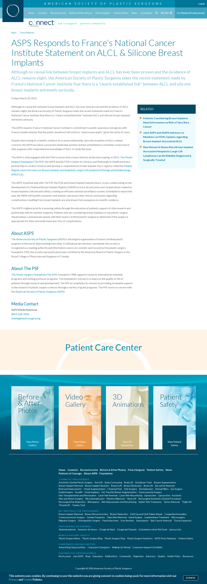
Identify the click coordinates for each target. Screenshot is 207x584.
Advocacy (151, 556)
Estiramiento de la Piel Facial (153, 529)
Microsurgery (178, 517)
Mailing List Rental (121, 547)
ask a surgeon (67, 23)
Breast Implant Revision (97, 485)
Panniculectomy (110, 520)
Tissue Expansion (182, 520)
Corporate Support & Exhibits (148, 547)
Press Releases (27, 32)
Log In (202, 3)
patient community (93, 23)
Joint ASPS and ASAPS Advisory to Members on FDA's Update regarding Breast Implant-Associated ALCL (165, 137)
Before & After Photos (80, 13)
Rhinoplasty (93, 501)
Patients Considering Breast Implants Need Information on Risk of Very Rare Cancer (166, 122)
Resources (188, 556)
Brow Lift (148, 485)
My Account (65, 556)
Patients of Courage (70, 473)
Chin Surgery (130, 489)
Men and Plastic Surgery (71, 498)
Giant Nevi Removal (117, 517)
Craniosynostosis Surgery (72, 517)
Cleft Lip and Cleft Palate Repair (146, 514)
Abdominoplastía (67, 529)
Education (98, 556)
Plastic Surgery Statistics (140, 538)
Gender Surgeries (96, 517)
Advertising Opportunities (72, 547)
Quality (161, 556)
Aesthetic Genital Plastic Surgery (76, 482)
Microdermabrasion (95, 498)
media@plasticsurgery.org (25, 318)
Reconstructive (58, 13)
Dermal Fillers (162, 489)
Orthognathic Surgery (89, 520)
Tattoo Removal (172, 501)
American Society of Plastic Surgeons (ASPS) (40, 291)
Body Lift (128, 482)
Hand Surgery (135, 517)
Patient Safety (121, 13)
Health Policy (173, 556)
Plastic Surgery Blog (92, 538)
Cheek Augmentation (94, 489)
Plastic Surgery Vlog (115, 538)
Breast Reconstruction (96, 514)
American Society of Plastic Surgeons (103, 3)
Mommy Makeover (116, 498)
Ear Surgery (176, 489)
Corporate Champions (99, 547)
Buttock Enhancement (70, 489)
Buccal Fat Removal (164, 485)
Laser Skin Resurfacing (131, 495)
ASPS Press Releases (165, 538)
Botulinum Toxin (143, 482)
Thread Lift (64, 505)
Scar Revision (127, 520)
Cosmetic (42, 13)
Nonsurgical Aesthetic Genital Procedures (159, 498)
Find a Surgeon (103, 13)
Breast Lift (116, 485)
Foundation (146, 13)
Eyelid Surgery (66, 492)
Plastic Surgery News (69, 538)
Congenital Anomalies (175, 514)
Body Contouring (113, 482)
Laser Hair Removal (107, 495)
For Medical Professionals (191, 13)
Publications (111, 556)
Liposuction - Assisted (169, 495)
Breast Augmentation (165, 482)
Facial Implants (92, 492)
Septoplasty (142, 520)
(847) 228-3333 (20, 314)
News (134, 13)
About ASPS (90, 473)
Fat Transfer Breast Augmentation (119, 492)
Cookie (28, 579)
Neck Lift (131, 498)
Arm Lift (99, 482)
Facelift (79, 492)
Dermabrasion (146, 489)
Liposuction (150, 495)
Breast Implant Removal (71, 485)
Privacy (13, 579)
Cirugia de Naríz (107, 529)
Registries (138, 556)
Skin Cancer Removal (161, 520)
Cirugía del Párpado (127, 529)
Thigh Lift (187, 501)
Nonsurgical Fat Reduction (72, 501)
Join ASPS (78, 556)
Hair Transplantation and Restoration (77, 495)
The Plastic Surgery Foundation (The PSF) (34, 274)
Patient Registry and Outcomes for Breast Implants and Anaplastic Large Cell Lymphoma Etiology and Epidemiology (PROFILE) (71, 170)
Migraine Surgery (67, 520)
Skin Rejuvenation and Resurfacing (119, 501)
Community (125, 556)
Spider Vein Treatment (150, 501)
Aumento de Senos (87, 529)
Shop (88, 556)
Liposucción (175, 529)
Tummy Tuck (78, 505)
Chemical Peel (115, 489)
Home (31, 13)
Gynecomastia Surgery (150, 492)
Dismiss (190, 578)
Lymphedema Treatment (157, 517)
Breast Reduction (133, 485)
